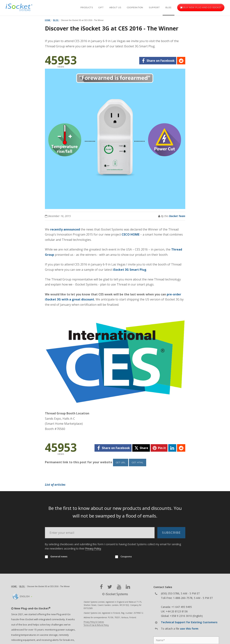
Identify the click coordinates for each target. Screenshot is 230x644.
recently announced (65, 229)
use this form (189, 628)
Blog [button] (168, 7)
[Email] (100, 532)
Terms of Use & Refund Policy (96, 625)
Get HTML (137, 462)
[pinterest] (159, 448)
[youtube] (119, 587)
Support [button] (154, 7)
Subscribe (171, 532)
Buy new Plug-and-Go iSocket (201, 7)
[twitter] (141, 448)
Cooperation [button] (135, 7)
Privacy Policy (93, 548)
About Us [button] (115, 7)
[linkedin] (172, 448)
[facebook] (157, 60)
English (21, 596)
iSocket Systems (117, 594)
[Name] (186, 640)
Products (86, 7)
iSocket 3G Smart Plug (129, 270)
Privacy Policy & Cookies (94, 622)
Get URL (121, 462)
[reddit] (181, 60)
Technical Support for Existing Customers (189, 622)
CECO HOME (130, 234)
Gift (100, 7)
